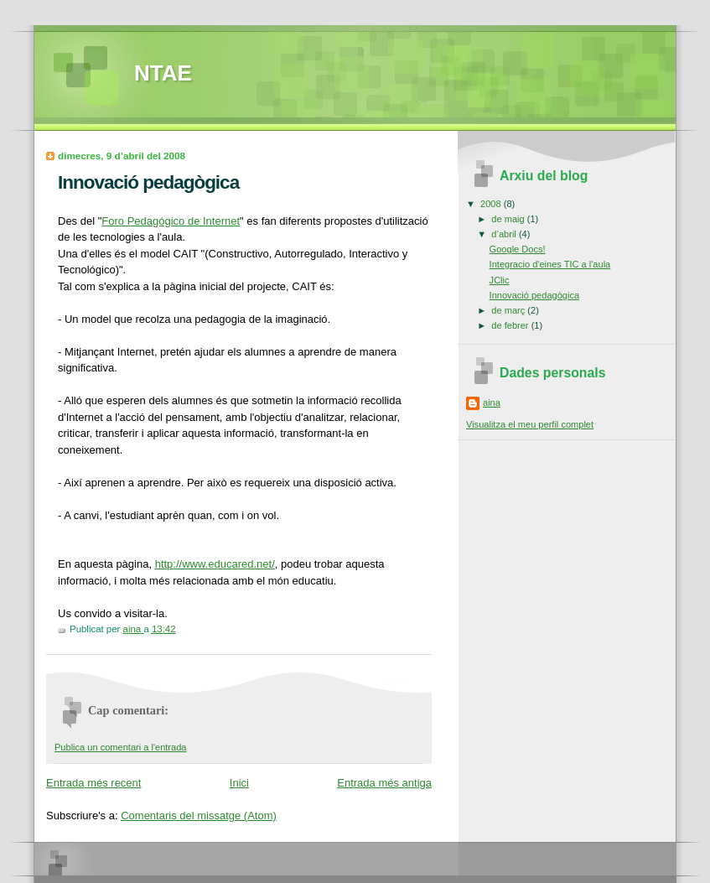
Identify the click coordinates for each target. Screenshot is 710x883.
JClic (500, 280)
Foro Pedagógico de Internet (170, 221)
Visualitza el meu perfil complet (529, 424)
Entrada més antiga (384, 783)
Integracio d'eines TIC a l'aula (550, 264)
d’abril (505, 234)
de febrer (511, 325)
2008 (492, 204)
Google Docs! (518, 249)
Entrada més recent (93, 783)
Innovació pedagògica (535, 295)
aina (491, 402)
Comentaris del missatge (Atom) (199, 815)
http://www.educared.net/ (215, 564)
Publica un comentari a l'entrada (120, 747)
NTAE (163, 73)
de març (509, 310)
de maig (508, 219)
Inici (239, 783)
